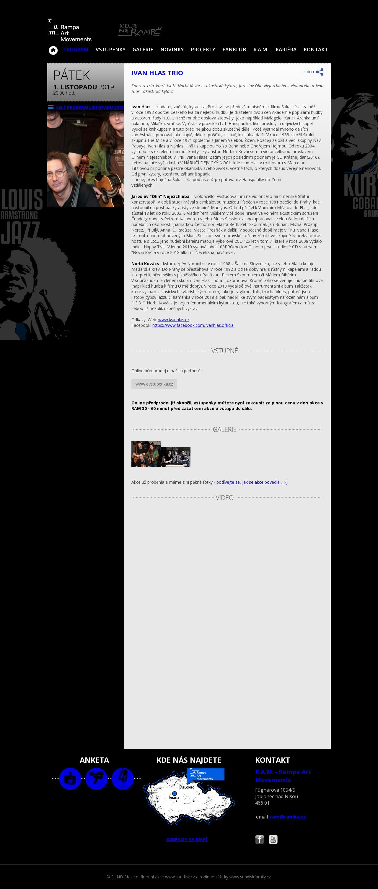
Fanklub (234, 49)
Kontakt (316, 49)
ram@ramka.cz (288, 816)
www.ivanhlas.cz (173, 319)
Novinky (172, 49)
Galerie (143, 49)
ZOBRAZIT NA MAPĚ (189, 805)
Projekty (203, 49)
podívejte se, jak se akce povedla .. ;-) (252, 482)
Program (76, 49)
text (123, 779)
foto (70, 779)
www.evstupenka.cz (154, 384)
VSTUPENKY (111, 49)
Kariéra (286, 49)
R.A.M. (260, 49)
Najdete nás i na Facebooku (259, 840)
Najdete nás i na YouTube (273, 840)
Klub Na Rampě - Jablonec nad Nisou (53, 47)
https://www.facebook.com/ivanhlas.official (193, 325)
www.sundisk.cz (180, 877)
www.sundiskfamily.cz (250, 877)
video (96, 779)
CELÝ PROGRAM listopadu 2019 (89, 107)
